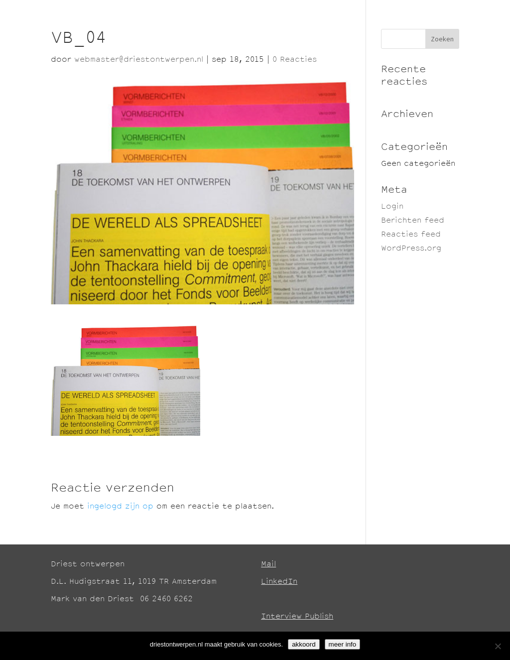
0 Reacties (294, 60)
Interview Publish (297, 617)
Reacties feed (411, 235)
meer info (343, 644)
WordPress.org (411, 249)
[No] (498, 646)
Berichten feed (412, 221)
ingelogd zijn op (120, 507)
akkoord (303, 644)
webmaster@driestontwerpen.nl (138, 60)
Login (392, 207)
